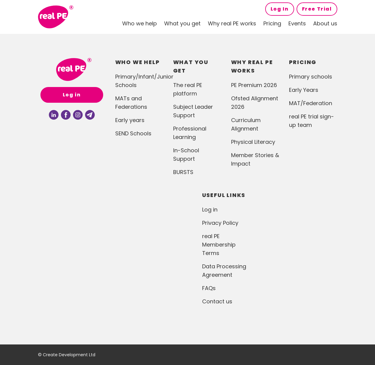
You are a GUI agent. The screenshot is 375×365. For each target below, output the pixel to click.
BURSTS (183, 172)
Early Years (303, 90)
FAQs (209, 288)
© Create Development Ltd (66, 355)
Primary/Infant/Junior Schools (139, 81)
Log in (72, 94)
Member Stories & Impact (255, 159)
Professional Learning (189, 133)
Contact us (217, 301)
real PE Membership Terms (219, 244)
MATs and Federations (131, 103)
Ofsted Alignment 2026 (254, 103)
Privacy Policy (220, 223)
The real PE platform (187, 89)
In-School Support (186, 155)
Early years (130, 120)
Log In (280, 8)
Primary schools (310, 76)
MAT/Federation (310, 103)
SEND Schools (133, 133)
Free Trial (317, 8)
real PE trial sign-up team (311, 121)
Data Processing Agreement (224, 271)
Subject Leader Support (193, 111)
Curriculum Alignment (246, 124)
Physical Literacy (253, 142)
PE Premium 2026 (254, 85)
